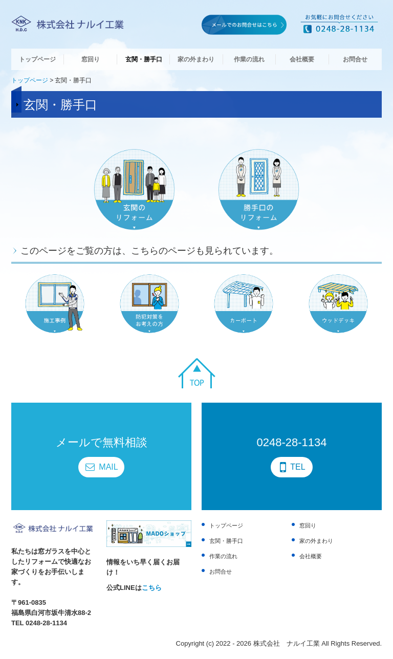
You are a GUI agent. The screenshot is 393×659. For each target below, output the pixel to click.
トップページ (37, 59)
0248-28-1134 (46, 623)
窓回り (90, 59)
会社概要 (302, 59)
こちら (152, 587)
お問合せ (355, 59)
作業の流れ (249, 59)
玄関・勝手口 (143, 59)
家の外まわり (196, 59)
